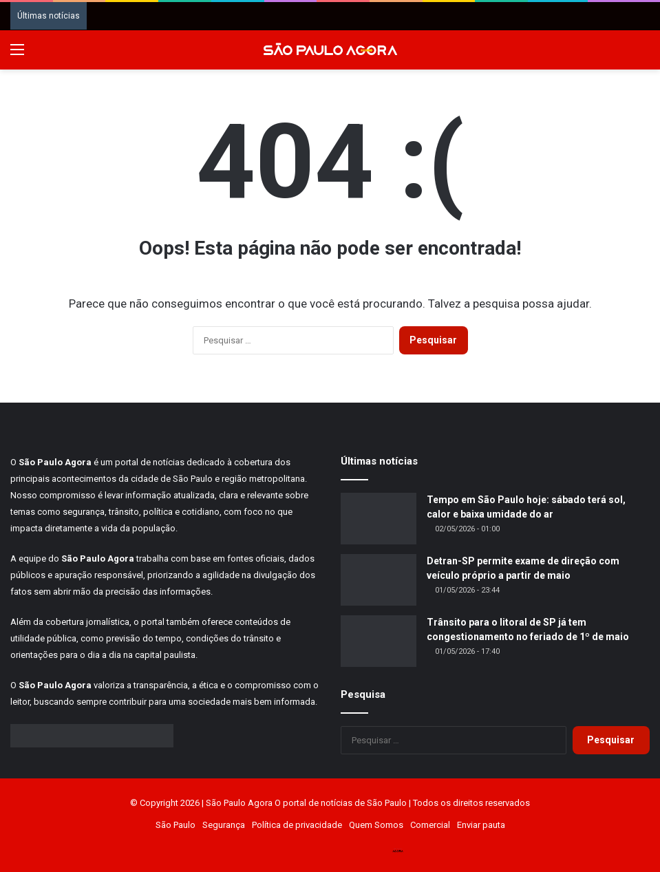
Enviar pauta (481, 825)
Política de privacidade (297, 825)
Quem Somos (376, 825)
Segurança (223, 825)
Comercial (430, 825)
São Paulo (175, 825)
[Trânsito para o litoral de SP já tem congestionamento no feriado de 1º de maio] (378, 641)
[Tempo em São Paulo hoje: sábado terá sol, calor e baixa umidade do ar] (378, 518)
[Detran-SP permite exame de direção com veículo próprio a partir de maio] (378, 580)
